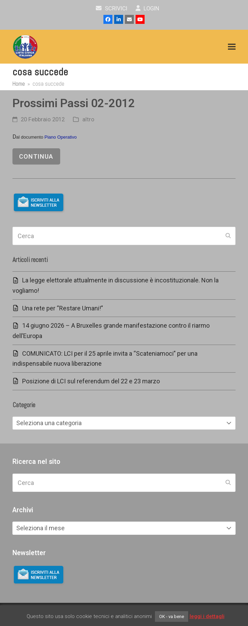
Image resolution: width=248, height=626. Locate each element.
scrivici (111, 8)
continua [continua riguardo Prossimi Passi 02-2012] (36, 156)
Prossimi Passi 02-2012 (73, 103)
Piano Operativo (61, 137)
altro (88, 119)
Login (147, 8)
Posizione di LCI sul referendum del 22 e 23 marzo (91, 381)
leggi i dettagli (207, 616)
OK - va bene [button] (171, 616)
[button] (232, 47)
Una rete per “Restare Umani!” (62, 308)
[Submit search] (228, 235)
